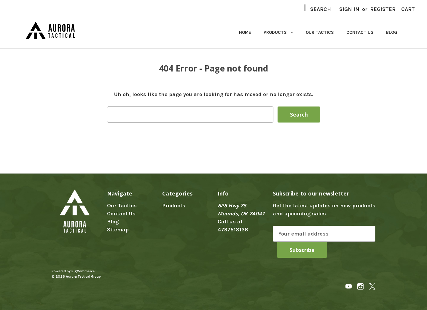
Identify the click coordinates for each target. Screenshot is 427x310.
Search (320, 9)
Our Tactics (320, 32)
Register (383, 9)
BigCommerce (83, 271)
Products (278, 32)
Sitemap (118, 229)
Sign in (349, 9)
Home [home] (245, 32)
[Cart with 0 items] (408, 9)
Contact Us (360, 32)
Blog (391, 32)
